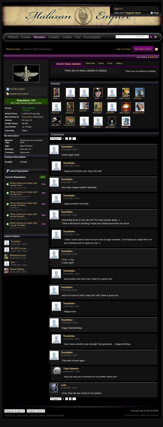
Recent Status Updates (69, 64)
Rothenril (97, 127)
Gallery (67, 37)
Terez (97, 98)
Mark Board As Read (55, 415)
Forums (26, 37)
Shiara (55, 98)
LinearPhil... (111, 113)
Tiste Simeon (71, 368)
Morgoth (20, 216)
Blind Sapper (124, 113)
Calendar (54, 37)
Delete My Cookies (37, 415)
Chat (78, 37)
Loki (63, 385)
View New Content (143, 49)
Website (13, 37)
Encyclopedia (92, 37)
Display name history (17, 94)
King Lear (55, 113)
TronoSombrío (69, 125)
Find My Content (15, 89)
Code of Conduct (123, 49)
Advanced (155, 37)
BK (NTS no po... (19, 248)
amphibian (83, 98)
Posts (109, 63)
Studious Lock (138, 113)
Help (154, 12)
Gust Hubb (97, 113)
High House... (110, 127)
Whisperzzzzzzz (18, 255)
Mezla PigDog (17, 269)
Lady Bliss (55, 125)
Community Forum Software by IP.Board (141, 415)
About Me (90, 63)
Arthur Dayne (124, 98)
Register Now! (133, 12)
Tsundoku (21, 205)
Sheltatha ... (138, 98)
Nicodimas (111, 98)
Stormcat (124, 127)
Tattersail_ (83, 111)
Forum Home (22, 415)
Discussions (27, 117)
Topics (101, 63)
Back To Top (10, 415)
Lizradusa (69, 113)
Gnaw (83, 127)
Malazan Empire (13, 49)
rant (13, 262)
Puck (19, 185)
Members (40, 37)
